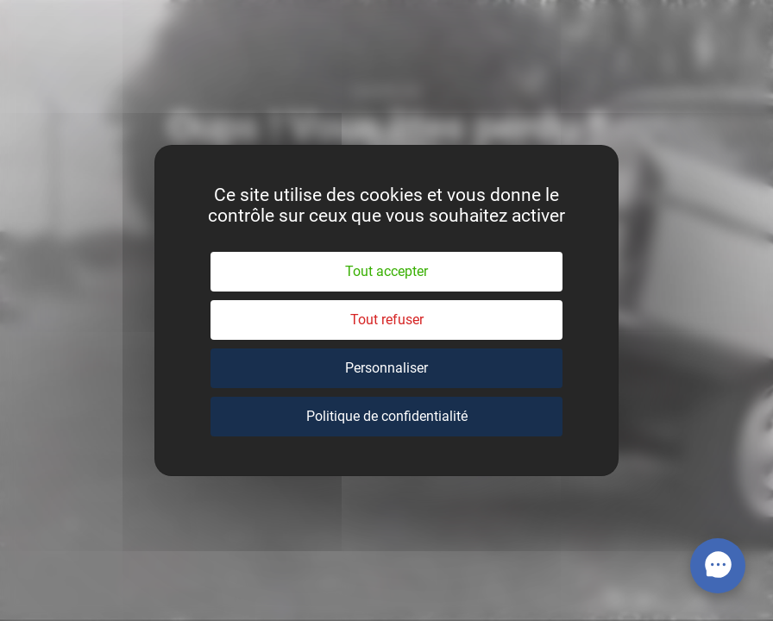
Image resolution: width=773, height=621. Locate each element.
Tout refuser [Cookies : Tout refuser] (387, 319)
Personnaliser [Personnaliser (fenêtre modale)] (386, 368)
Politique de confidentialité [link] (387, 416)
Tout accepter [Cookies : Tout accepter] (386, 271)
